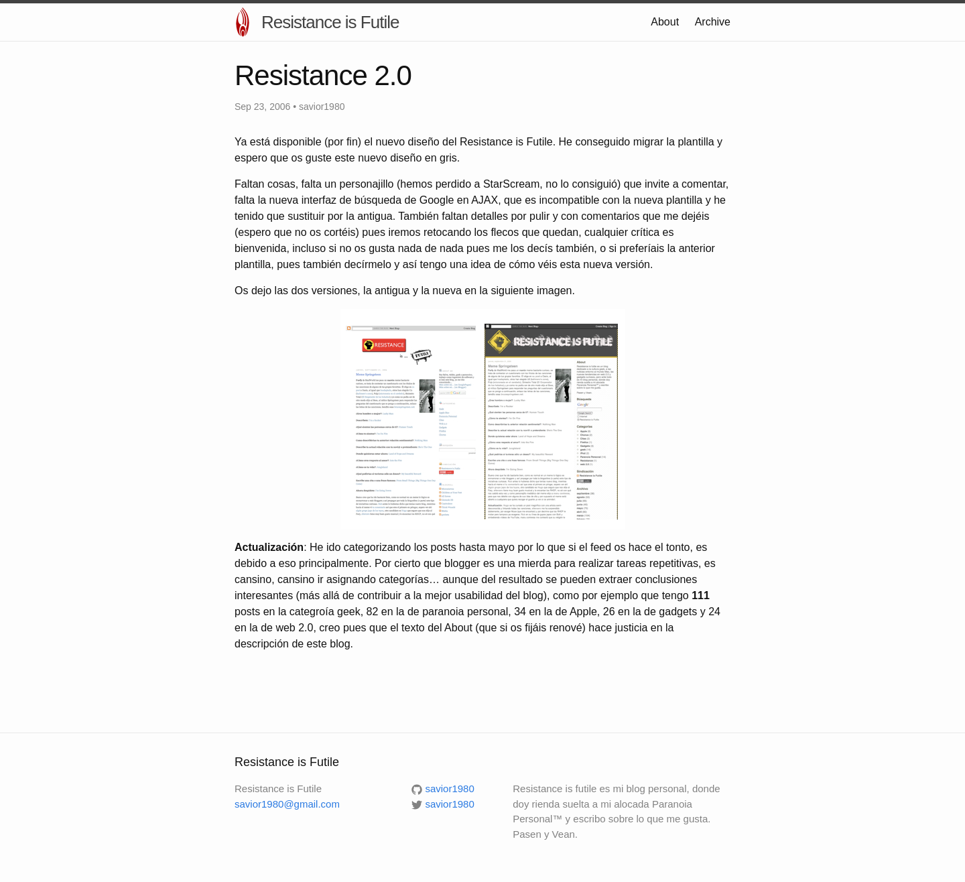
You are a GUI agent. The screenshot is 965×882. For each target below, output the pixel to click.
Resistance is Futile (330, 22)
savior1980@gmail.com (287, 804)
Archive (712, 21)
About (665, 21)
